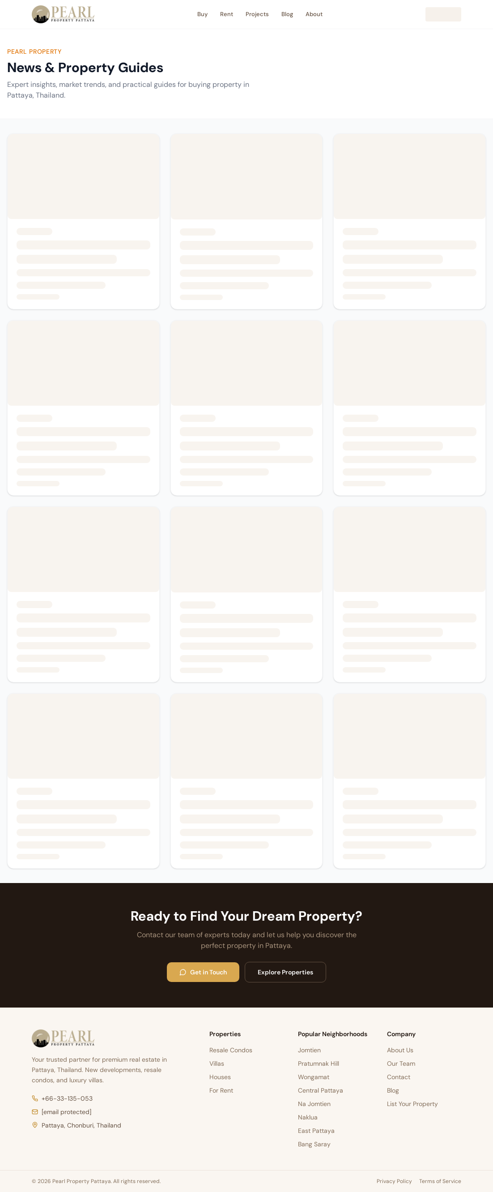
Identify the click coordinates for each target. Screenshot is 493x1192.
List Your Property (412, 1104)
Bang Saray (314, 1144)
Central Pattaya (320, 1090)
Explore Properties (285, 972)
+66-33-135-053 (62, 1098)
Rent (226, 14)
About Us (400, 1050)
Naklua (308, 1117)
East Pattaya (316, 1131)
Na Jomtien (314, 1104)
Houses (220, 1077)
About (314, 14)
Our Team (401, 1063)
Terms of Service (440, 1181)
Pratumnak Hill (318, 1063)
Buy (202, 14)
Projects (257, 14)
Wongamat (313, 1077)
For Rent (221, 1090)
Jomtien (309, 1050)
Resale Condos (230, 1050)
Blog (287, 14)
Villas (216, 1063)
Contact (398, 1077)
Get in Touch (203, 972)
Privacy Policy (394, 1181)
